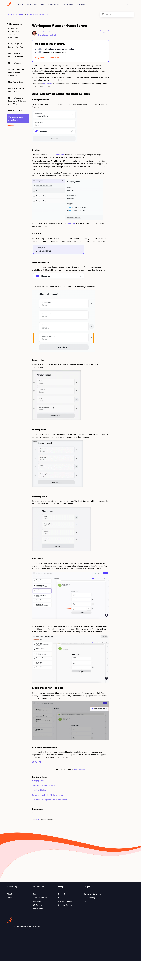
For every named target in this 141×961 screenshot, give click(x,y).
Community (81, 4)
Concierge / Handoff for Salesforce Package (47, 795)
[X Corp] (36, 762)
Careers (10, 898)
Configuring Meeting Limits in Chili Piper (16, 45)
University (19, 4)
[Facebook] (33, 762)
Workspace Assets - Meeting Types (16, 90)
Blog (42, 4)
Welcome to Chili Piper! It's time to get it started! (49, 800)
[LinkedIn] (40, 762)
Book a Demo (38, 909)
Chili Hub (10, 14)
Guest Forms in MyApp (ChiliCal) (44, 785)
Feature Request (32, 4)
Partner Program (65, 901)
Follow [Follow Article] (104, 32)
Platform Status (68, 4)
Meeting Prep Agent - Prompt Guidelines (16, 55)
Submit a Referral (65, 905)
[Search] (117, 14)
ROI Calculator (38, 905)
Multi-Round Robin (15, 82)
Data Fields (59, 155)
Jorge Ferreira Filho (45, 32)
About (9, 894)
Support (61, 894)
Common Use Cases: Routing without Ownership (16, 72)
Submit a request (79, 769)
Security (87, 901)
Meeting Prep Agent (16, 63)
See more (10, 125)
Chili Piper (20, 14)
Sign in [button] (128, 4)
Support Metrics (53, 4)
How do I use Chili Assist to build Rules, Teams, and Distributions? (16, 32)
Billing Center (40, 57)
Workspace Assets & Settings (37, 14)
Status (60, 898)
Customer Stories (40, 898)
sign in (38, 819)
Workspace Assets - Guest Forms (16, 118)
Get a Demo (54, 57)
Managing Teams (38, 781)
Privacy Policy (89, 898)
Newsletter (37, 901)
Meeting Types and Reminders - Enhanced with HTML (17, 101)
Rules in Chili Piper (15, 110)
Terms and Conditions (93, 894)
